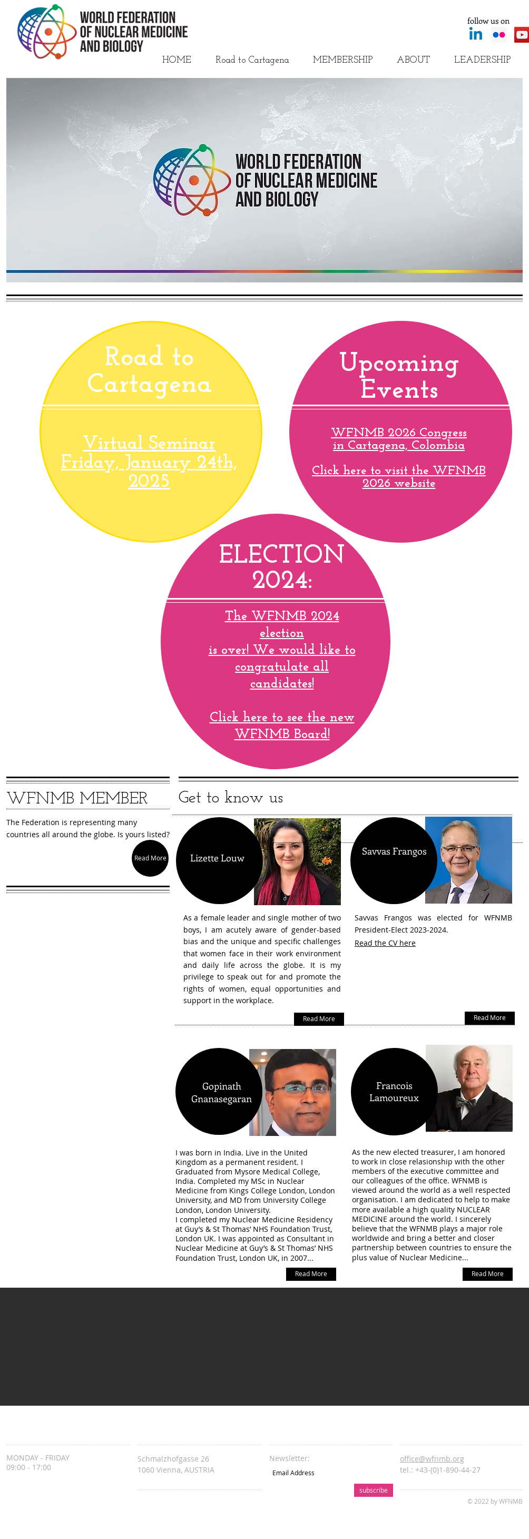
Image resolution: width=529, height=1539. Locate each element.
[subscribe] (373, 1490)
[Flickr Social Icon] (499, 35)
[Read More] (150, 858)
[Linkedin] (476, 35)
